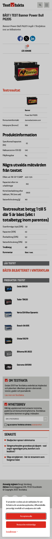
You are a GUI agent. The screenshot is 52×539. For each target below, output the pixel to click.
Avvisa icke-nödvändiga (26, 524)
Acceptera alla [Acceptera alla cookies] (26, 516)
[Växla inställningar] (12, 531)
